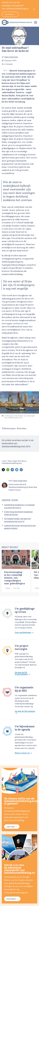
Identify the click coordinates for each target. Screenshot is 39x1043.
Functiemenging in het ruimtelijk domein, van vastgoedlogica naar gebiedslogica (14, 578)
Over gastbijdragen (24, 632)
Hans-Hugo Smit (11, 57)
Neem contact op (23, 753)
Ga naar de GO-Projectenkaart (22, 673)
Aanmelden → (12, 899)
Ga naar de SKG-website (25, 712)
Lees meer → (11, 826)
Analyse (8, 588)
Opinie (5, 70)
